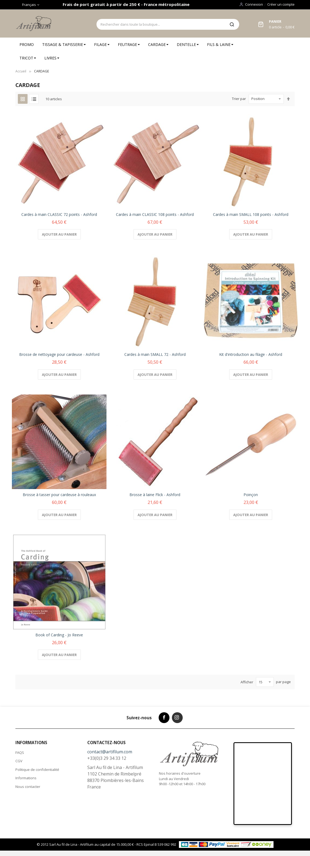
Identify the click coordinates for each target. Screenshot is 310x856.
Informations (25, 777)
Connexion (254, 4)
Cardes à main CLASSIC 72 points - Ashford (59, 214)
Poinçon (251, 494)
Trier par (239, 98)
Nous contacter (27, 786)
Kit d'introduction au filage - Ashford (250, 354)
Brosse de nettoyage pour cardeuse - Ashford (59, 354)
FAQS (19, 752)
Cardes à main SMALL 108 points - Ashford (250, 214)
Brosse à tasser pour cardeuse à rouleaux (59, 494)
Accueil (20, 71)
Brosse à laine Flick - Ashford (154, 494)
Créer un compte (281, 4)
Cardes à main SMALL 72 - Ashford (155, 354)
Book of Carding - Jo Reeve (59, 634)
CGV (18, 760)
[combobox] (160, 24)
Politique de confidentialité (37, 769)
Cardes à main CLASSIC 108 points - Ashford (155, 214)
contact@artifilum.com (109, 752)
